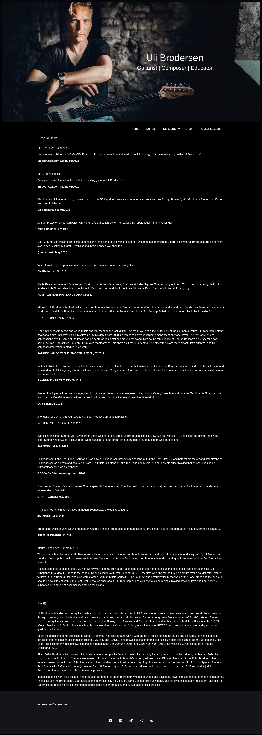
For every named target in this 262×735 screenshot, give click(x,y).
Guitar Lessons (211, 128)
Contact (151, 128)
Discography (171, 128)
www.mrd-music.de (150, 486)
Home (135, 128)
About (190, 128)
